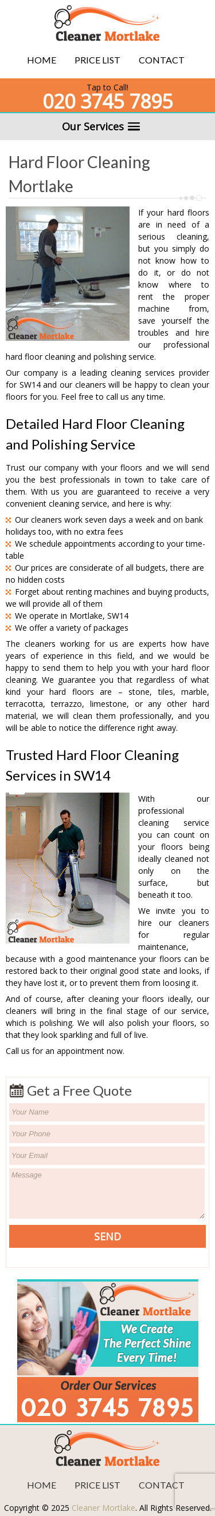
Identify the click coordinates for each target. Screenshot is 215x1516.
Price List (97, 59)
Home (41, 59)
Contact (162, 59)
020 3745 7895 (107, 101)
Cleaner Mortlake (103, 1507)
